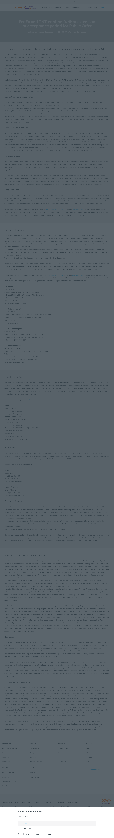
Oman (24, 823)
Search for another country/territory (35, 834)
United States (26, 828)
